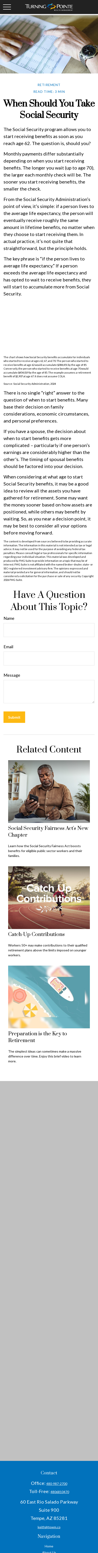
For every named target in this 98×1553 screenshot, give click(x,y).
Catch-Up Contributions (36, 934)
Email (8, 646)
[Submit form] (14, 717)
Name (8, 618)
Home (49, 1546)
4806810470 (60, 1492)
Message (11, 675)
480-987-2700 (56, 1484)
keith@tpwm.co (49, 1527)
